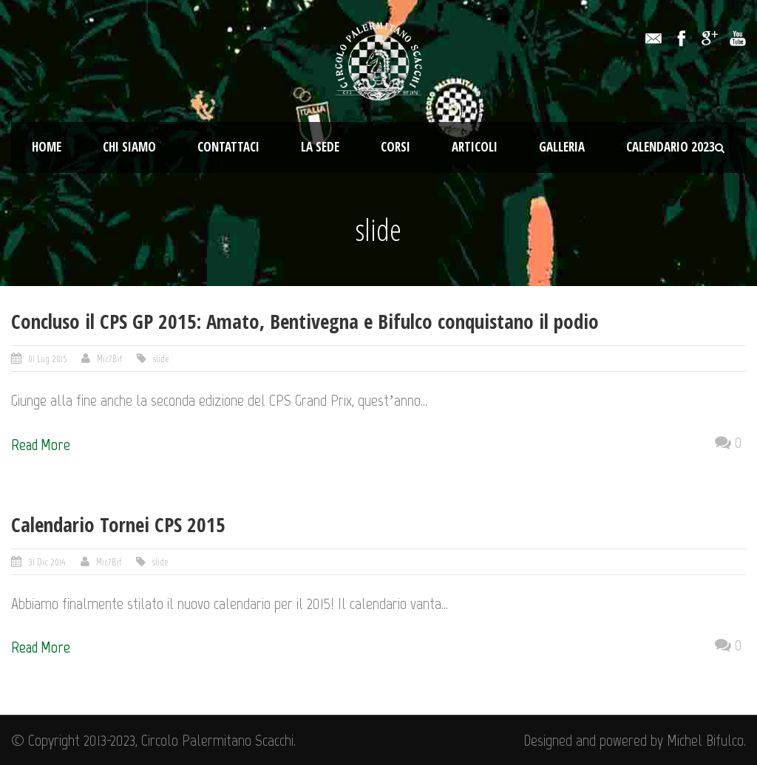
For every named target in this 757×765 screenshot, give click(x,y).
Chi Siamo (129, 146)
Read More (40, 445)
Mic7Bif (109, 358)
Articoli (475, 146)
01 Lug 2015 (47, 358)
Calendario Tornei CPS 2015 (118, 524)
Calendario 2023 (670, 146)
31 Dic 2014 (47, 562)
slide (161, 358)
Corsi (395, 146)
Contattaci (228, 146)
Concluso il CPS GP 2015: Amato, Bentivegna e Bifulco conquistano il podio (305, 321)
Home (46, 146)
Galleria (562, 146)
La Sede (320, 146)
